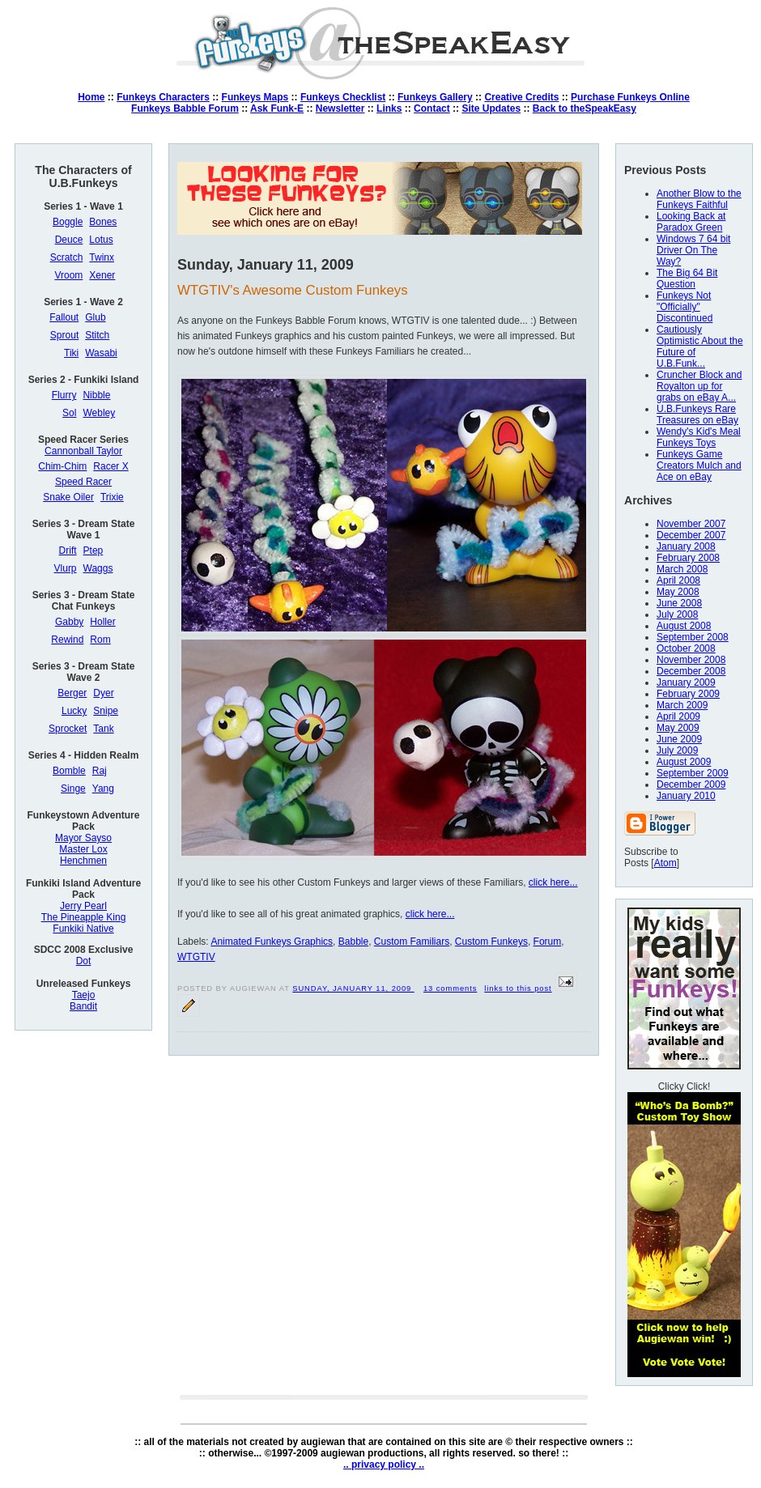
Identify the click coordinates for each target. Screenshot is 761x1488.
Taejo (84, 995)
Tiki (71, 353)
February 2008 (688, 557)
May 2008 (678, 591)
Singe (73, 788)
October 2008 (686, 648)
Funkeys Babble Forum (185, 108)
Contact (432, 108)
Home (91, 97)
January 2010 (686, 795)
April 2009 (678, 716)
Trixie (112, 497)
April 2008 (678, 580)
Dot (83, 961)
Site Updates (491, 108)
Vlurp (65, 568)
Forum (548, 941)
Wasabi (101, 353)
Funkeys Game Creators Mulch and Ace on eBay (699, 466)
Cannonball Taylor (83, 451)
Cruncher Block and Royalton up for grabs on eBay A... (699, 386)
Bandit (83, 1006)
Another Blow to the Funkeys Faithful (699, 199)
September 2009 (693, 773)
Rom (100, 639)
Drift (68, 550)
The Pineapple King (83, 917)
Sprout (64, 335)
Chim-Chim (62, 466)
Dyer (103, 693)
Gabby (69, 621)
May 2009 (678, 727)
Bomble (69, 770)
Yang (103, 788)
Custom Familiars (411, 941)
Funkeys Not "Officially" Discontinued (684, 307)
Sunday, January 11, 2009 (353, 988)
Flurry (64, 395)
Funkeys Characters (163, 97)
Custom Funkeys (491, 941)
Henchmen (83, 860)
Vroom (68, 275)
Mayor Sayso (83, 838)
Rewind (67, 639)
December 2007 (691, 535)
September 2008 (693, 637)
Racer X (110, 466)
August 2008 (684, 625)
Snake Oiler (68, 497)
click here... (553, 882)
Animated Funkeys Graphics (271, 941)
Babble (353, 941)
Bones (103, 221)
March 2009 (682, 705)
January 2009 (686, 682)
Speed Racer (83, 481)
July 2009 (677, 750)
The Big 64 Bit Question (687, 278)
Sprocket (68, 728)
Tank (103, 728)
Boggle (68, 221)
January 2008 (686, 546)
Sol (69, 413)
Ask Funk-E (277, 108)
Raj (99, 770)
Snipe (105, 710)
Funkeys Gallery (435, 97)
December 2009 (691, 784)
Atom (665, 863)
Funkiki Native (83, 928)
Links (389, 108)
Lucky (74, 710)
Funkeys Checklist (342, 97)
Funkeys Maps (255, 97)
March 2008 (682, 569)
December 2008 (691, 671)
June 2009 (679, 739)
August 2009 (684, 761)
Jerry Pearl (83, 906)
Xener (102, 275)
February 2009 (688, 693)
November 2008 (691, 659)
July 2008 (677, 614)
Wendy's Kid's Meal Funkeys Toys (699, 437)
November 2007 (691, 523)
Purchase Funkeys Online (630, 97)
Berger (72, 693)
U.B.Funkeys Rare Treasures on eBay (697, 414)
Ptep (93, 550)
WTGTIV (196, 957)
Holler (102, 621)
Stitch (97, 335)
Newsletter (340, 108)
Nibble (96, 395)
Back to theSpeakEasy (584, 108)
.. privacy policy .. (383, 1464)
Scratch (66, 257)
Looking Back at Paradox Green (691, 221)
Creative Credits (521, 97)
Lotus (101, 239)
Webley (99, 413)
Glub (95, 317)
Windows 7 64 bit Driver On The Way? (693, 250)
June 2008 (679, 603)
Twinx (101, 257)
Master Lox (83, 849)
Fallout (64, 317)
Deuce (69, 239)
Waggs (98, 568)
